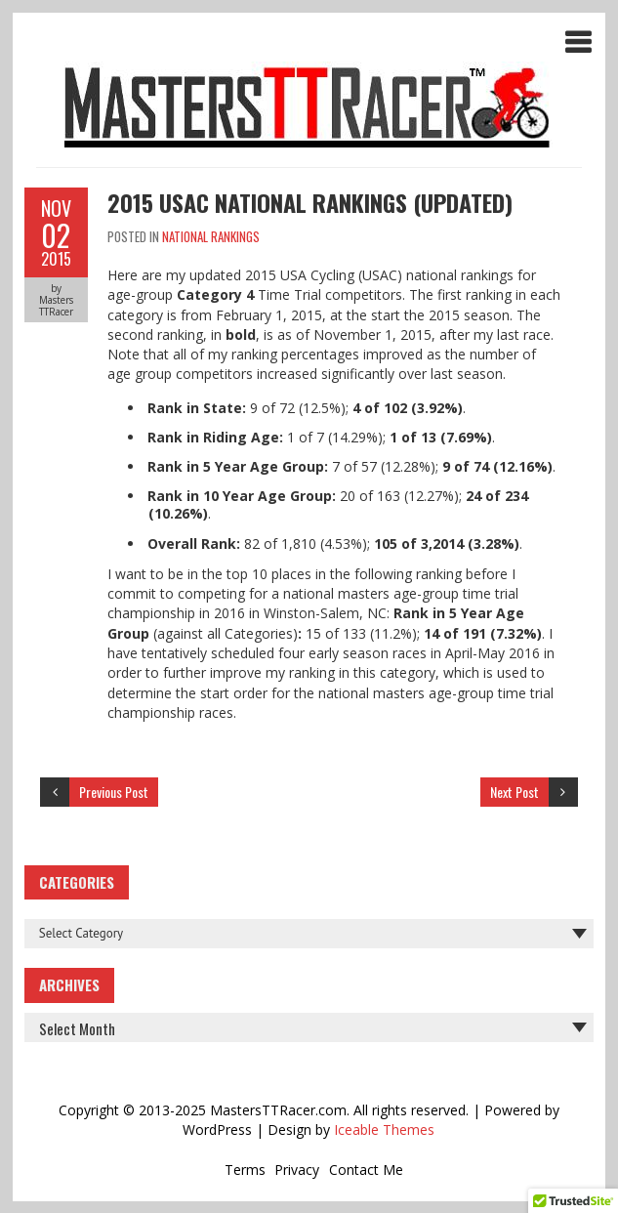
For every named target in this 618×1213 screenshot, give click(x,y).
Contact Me (366, 1169)
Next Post (514, 791)
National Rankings (211, 236)
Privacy (296, 1169)
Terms (245, 1169)
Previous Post (113, 791)
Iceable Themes (384, 1129)
